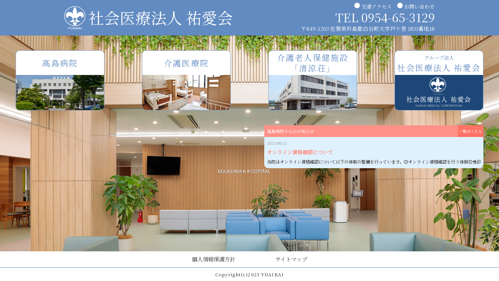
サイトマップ (291, 259)
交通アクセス (376, 6)
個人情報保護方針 (213, 259)
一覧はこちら (470, 131)
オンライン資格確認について (300, 152)
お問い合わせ (419, 6)
